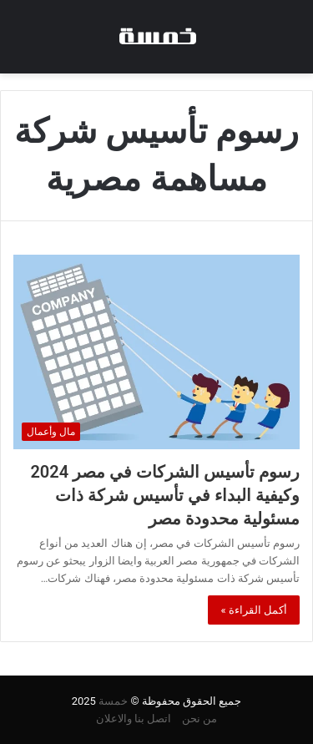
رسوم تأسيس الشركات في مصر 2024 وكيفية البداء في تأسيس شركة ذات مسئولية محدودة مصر (165, 495)
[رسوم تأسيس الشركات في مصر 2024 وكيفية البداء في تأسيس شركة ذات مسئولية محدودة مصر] (156, 352)
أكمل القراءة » (253, 610)
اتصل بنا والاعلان (133, 718)
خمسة (113, 701)
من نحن (199, 718)
